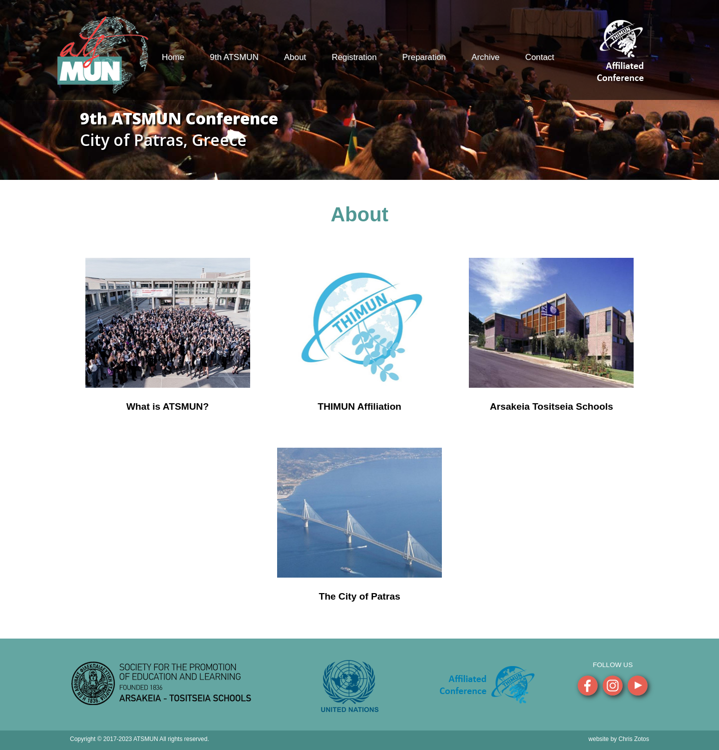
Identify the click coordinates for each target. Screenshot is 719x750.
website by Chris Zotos (619, 739)
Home (173, 57)
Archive (485, 57)
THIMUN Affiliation (359, 406)
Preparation (424, 57)
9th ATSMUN (234, 57)
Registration (354, 57)
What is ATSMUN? (167, 406)
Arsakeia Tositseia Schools (551, 406)
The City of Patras (359, 596)
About (295, 57)
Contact (539, 57)
